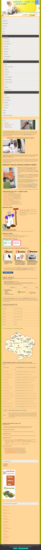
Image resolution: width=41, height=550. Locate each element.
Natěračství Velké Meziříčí (33, 398)
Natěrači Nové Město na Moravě (8, 392)
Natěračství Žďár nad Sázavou (27, 374)
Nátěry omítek (6, 192)
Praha (5, 505)
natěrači (21, 176)
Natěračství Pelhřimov (31, 371)
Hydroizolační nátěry (23, 211)
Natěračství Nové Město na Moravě (30, 392)
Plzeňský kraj (6, 46)
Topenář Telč (7, 443)
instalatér (11, 439)
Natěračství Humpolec (31, 384)
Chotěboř (6, 69)
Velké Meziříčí (7, 97)
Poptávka (4, 112)
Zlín (4, 542)
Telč (5, 92)
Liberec (5, 524)
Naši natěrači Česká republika (10, 503)
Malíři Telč (6, 426)
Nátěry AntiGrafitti (22, 213)
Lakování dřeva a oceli (7, 202)
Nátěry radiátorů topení (7, 195)
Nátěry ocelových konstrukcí (9, 124)
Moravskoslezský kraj (7, 43)
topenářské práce (18, 443)
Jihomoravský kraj (6, 41)
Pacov (6, 84)
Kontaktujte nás (7, 461)
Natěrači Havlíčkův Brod (7, 376)
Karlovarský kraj (6, 48)
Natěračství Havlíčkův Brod (33, 376)
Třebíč (6, 94)
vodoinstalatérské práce (18, 440)
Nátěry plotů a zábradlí (7, 200)
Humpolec (6, 74)
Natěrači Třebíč (5, 379)
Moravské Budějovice (8, 77)
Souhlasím (15, 548)
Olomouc (5, 539)
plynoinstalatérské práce (18, 441)
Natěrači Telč (5, 400)
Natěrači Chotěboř (6, 390)
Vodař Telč (7, 440)
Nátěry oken (6, 193)
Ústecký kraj (6, 51)
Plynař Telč (7, 441)
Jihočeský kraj (6, 102)
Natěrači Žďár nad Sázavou (7, 374)
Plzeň (4, 515)
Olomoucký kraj (6, 105)
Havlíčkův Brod (7, 71)
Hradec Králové (6, 527)
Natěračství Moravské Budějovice (31, 403)
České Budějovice (6, 536)
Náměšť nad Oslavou (8, 79)
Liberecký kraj (6, 525)
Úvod (3, 18)
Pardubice (5, 530)
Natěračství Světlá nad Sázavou (29, 387)
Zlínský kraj (5, 107)
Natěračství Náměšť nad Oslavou (31, 406)
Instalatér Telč (6, 439)
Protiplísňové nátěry (8, 126)
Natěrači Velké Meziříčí (7, 398)
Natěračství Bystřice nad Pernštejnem (30, 395)
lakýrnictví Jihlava (26, 367)
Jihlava (6, 64)
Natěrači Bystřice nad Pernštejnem (8, 395)
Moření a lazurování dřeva (8, 201)
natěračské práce (9, 127)
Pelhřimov (6, 87)
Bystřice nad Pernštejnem (9, 66)
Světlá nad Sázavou (8, 89)
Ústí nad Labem (6, 521)
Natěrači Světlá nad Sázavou (7, 387)
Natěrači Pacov (5, 382)
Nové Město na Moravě (8, 82)
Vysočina (5, 61)
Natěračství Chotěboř (29, 390)
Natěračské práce (5, 23)
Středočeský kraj (6, 38)
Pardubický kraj (6, 59)
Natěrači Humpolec (6, 384)
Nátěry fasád (7, 122)
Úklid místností (6, 236)
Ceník (4, 28)
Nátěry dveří (6, 194)
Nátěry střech (7, 123)
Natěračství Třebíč (32, 379)
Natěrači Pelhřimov (6, 371)
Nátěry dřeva (6, 198)
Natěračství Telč (31, 400)
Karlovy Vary (5, 518)
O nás (4, 33)
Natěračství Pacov (29, 382)
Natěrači (4, 120)
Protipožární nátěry (8, 125)
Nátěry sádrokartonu (7, 203)
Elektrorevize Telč (7, 447)
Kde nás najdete (5, 36)
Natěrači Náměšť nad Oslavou (8, 406)
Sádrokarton (5, 25)
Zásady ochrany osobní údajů (7, 115)
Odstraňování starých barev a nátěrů (10, 230)
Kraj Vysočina (6, 534)
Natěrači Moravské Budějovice (8, 403)
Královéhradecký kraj (7, 56)
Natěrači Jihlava (6, 367)
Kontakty (4, 110)
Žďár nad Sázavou (8, 100)
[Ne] (39, 547)
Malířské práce (5, 20)
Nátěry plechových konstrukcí (8, 197)
